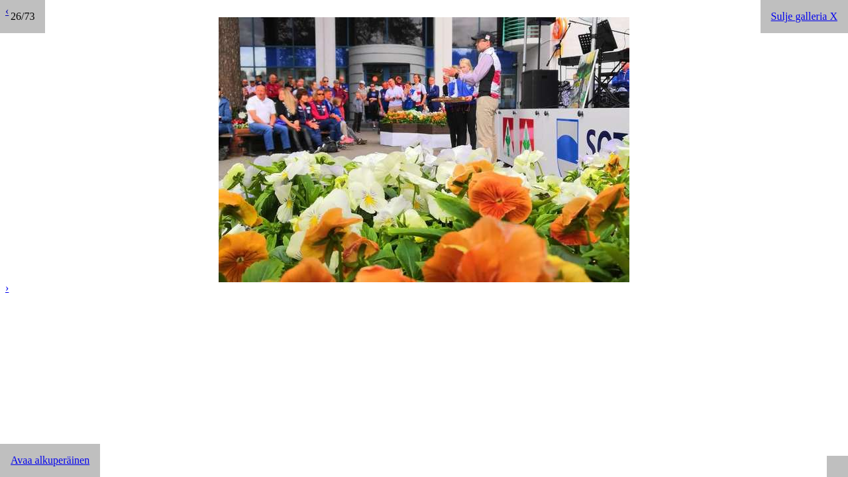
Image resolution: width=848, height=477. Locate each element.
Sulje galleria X (804, 16)
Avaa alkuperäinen (50, 460)
